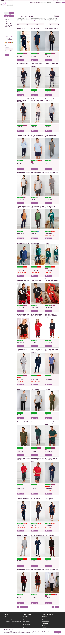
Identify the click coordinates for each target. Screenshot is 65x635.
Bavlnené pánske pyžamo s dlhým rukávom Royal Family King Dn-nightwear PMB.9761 (23, 280)
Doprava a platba (28, 8)
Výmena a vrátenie (56, 0)
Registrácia (38, 2)
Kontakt (64, 0)
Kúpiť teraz (20, 60)
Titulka (12, 8)
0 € (63, 2)
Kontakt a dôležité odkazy (49, 8)
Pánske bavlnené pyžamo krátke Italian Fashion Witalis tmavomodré (51, 498)
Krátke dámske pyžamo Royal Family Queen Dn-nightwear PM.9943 (23, 316)
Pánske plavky (9, 19)
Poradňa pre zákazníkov (38, 8)
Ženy (6, 12)
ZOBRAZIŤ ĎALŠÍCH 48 (24, 606)
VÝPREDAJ (6, 21)
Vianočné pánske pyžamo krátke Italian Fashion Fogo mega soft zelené (51, 423)
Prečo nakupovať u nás (19, 8)
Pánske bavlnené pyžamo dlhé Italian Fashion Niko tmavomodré (23, 28)
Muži (11, 12)
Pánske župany (7, 17)
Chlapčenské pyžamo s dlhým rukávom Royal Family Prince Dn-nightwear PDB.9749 (51, 316)
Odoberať (6, 54)
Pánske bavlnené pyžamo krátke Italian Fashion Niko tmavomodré (37, 28)
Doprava (60, 0)
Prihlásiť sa (32, 2)
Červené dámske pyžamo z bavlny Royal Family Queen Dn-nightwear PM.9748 (51, 280)
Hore (18, 606)
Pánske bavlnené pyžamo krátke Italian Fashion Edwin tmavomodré (23, 100)
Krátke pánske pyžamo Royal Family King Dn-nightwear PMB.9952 (37, 280)
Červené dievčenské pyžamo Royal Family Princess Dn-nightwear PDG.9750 (36, 316)
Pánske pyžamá (7, 16)
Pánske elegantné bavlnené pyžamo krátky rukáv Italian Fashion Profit (50, 135)
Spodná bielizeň (9, 14)
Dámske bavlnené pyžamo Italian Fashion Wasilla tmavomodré (36, 498)
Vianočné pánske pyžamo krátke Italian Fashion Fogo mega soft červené (37, 460)
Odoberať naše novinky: (8, 47)
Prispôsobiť (57, 633)
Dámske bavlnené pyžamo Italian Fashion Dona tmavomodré (36, 65)
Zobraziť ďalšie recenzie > (9, 36)
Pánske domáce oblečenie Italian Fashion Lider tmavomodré (36, 351)
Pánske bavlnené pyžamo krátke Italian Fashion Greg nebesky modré (37, 135)
